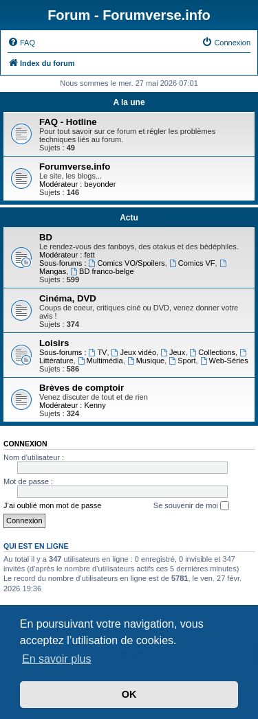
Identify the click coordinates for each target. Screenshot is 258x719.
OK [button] (129, 694)
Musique (145, 360)
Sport (182, 360)
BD (45, 237)
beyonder (100, 184)
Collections (212, 352)
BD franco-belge (101, 271)
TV (98, 352)
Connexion (25, 444)
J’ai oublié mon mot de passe (52, 505)
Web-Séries (224, 360)
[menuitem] (21, 42)
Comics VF (192, 263)
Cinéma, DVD (67, 298)
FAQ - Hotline (68, 122)
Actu (129, 217)
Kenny (94, 405)
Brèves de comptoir (81, 388)
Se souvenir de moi (191, 506)
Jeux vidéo (133, 352)
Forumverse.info (74, 166)
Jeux (172, 352)
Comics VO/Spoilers (127, 263)
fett (89, 255)
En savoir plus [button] (57, 659)
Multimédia (100, 360)
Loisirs (54, 343)
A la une (128, 102)
